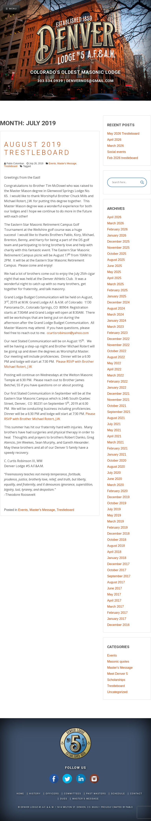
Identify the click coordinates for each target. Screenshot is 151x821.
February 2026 (117, 229)
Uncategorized (117, 692)
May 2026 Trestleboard (123, 133)
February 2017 (117, 612)
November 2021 (118, 399)
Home (20, 794)
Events (52, 163)
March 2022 (115, 375)
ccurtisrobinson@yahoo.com (67, 333)
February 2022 (117, 381)
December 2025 (118, 241)
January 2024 (116, 320)
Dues (63, 799)
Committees (72, 794)
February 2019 (117, 527)
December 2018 (118, 533)
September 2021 (118, 412)
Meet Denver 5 (117, 673)
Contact (136, 794)
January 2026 (116, 235)
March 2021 (115, 442)
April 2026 (114, 139)
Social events (116, 151)
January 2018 (116, 558)
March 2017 (115, 606)
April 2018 (114, 551)
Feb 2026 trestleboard (122, 158)
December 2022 (118, 339)
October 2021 (116, 405)
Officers (52, 794)
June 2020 (114, 478)
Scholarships (116, 679)
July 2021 (114, 424)
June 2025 (114, 266)
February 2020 (117, 491)
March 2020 (115, 485)
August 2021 (116, 418)
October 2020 (116, 460)
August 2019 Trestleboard (37, 148)
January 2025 (116, 296)
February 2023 (117, 332)
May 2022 (114, 363)
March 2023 (115, 326)
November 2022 (118, 345)
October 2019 (116, 503)
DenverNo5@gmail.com (90, 81)
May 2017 (114, 594)
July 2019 (114, 509)
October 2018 (116, 539)
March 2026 (115, 145)
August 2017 (116, 582)
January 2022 (116, 387)
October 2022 (116, 351)
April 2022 (114, 369)
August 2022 (116, 357)
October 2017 (116, 570)
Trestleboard (10, 166)
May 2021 (114, 430)
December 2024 (118, 302)
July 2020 (114, 472)
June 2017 (114, 588)
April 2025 (114, 278)
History (35, 794)
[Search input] (125, 182)
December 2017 (118, 564)
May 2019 (114, 515)
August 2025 (116, 259)
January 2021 (116, 454)
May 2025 (114, 272)
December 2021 (118, 393)
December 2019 (118, 497)
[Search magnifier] (142, 182)
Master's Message (66, 163)
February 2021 (117, 448)
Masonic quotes (118, 661)
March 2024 (115, 314)
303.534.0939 (50, 81)
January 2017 (116, 618)
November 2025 (118, 247)
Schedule (118, 794)
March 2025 (115, 284)
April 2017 (114, 600)
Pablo (129, 807)
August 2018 (116, 545)
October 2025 (116, 253)
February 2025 (117, 290)
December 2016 (118, 624)
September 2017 (118, 576)
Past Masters (96, 794)
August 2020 (116, 466)
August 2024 (116, 308)
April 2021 (114, 436)
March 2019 (115, 521)
